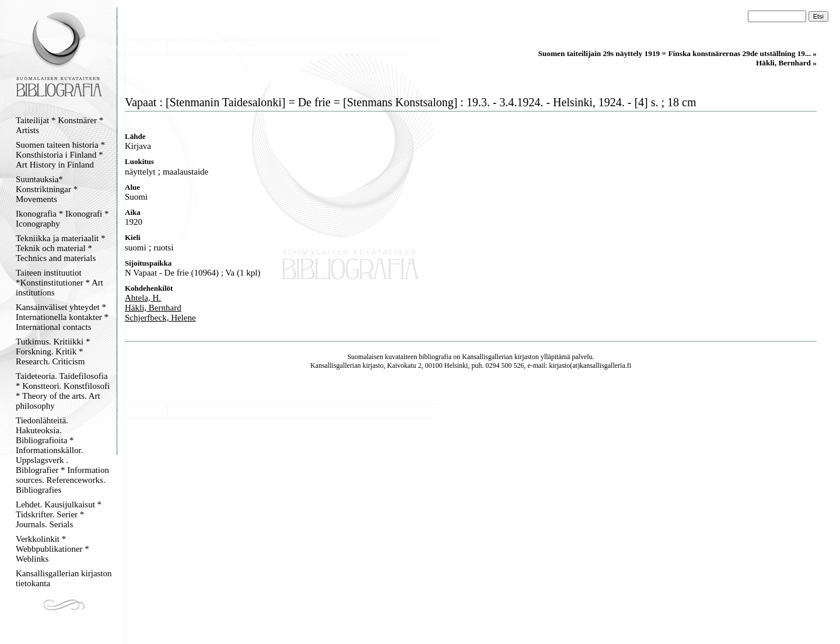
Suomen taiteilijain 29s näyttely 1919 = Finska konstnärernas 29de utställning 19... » (677, 53)
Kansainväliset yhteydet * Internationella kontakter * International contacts (62, 317)
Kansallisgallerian (487, 357)
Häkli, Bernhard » (786, 62)
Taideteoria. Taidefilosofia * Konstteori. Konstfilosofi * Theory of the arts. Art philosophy (63, 390)
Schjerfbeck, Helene (160, 317)
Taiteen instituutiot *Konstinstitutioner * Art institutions (59, 282)
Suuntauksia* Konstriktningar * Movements (47, 189)
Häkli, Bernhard (153, 307)
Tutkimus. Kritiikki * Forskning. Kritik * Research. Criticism (53, 351)
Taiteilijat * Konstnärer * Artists (59, 125)
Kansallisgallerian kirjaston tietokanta (64, 578)
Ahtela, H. (143, 297)
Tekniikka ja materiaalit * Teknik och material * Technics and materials (60, 248)
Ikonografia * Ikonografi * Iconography (62, 218)
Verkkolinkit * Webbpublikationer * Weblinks (52, 548)
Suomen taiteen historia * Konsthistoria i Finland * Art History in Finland (60, 154)
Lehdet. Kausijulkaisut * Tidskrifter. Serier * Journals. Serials (59, 514)
